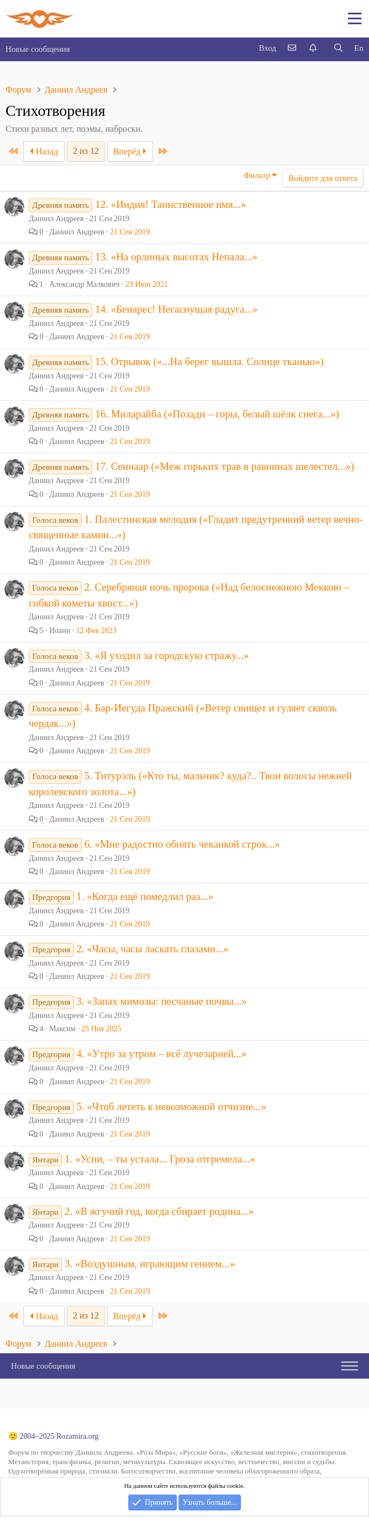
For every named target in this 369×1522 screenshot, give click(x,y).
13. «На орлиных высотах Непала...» (176, 256)
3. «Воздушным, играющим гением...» (150, 1263)
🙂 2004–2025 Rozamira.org (53, 1436)
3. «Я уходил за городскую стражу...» (166, 655)
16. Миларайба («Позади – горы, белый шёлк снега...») (217, 414)
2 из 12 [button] (86, 151)
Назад (44, 151)
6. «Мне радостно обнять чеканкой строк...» (182, 844)
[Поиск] (338, 48)
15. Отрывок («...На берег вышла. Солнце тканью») (209, 361)
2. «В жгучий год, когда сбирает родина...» (159, 1211)
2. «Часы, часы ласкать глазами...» (152, 949)
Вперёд (130, 151)
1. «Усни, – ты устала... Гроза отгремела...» (160, 1159)
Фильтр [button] (257, 175)
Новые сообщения (38, 49)
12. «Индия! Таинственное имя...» (170, 204)
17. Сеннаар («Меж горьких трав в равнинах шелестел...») (224, 466)
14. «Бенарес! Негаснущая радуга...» (176, 309)
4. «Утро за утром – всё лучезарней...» (161, 1053)
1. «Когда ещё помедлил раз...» (144, 896)
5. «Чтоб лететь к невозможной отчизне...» (171, 1106)
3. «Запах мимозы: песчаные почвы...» (161, 1001)
